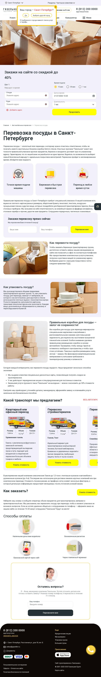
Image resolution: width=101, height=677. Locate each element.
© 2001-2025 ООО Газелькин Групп (68, 664)
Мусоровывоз (60, 634)
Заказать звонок (10, 634)
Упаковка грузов (61, 638)
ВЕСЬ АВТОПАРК (90, 400)
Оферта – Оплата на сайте (13, 666)
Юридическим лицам (63, 631)
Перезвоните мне (50, 610)
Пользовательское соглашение (15, 662)
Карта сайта (59, 668)
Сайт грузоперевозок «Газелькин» (68, 661)
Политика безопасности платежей (16, 670)
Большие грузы (60, 641)
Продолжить (74, 112)
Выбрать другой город (41, 15)
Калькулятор (71, 18)
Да (26, 15)
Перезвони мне (82, 229)
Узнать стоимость (21, 465)
